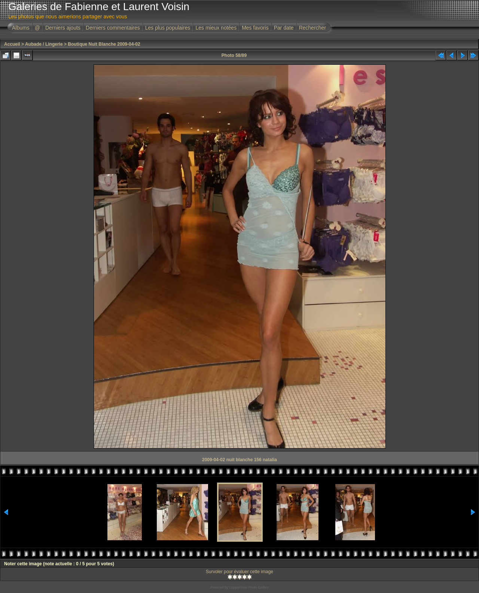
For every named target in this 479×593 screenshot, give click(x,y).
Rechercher (312, 28)
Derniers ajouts (62, 28)
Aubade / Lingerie (44, 44)
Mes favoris (255, 28)
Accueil (12, 44)
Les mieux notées (216, 28)
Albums (21, 28)
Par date (284, 28)
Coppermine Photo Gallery (249, 587)
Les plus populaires (167, 28)
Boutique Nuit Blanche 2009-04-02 (104, 44)
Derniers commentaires (113, 28)
